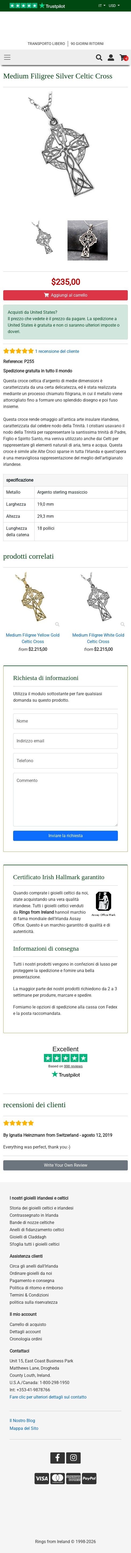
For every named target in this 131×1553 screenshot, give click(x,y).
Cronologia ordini (26, 1339)
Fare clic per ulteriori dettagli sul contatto (48, 1397)
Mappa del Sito (24, 1428)
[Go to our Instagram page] (73, 1458)
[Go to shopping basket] (123, 57)
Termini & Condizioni (29, 1295)
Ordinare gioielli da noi (31, 1273)
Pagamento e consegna (32, 1280)
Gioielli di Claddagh (28, 1237)
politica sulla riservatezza (34, 1302)
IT (101, 5)
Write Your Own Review (65, 1165)
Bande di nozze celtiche (32, 1222)
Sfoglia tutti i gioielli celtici (34, 1244)
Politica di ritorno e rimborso (36, 1287)
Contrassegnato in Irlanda (34, 1215)
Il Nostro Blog (22, 1420)
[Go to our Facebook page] (57, 1458)
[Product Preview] (57, 624)
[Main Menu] (7, 57)
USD (113, 5)
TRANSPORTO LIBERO (46, 43)
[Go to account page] (111, 57)
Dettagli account (25, 1331)
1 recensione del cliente (57, 351)
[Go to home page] (65, 26)
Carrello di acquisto (28, 1324)
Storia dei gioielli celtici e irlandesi (41, 1208)
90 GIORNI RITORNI (87, 43)
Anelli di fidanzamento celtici (37, 1229)
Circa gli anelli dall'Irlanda (34, 1266)
